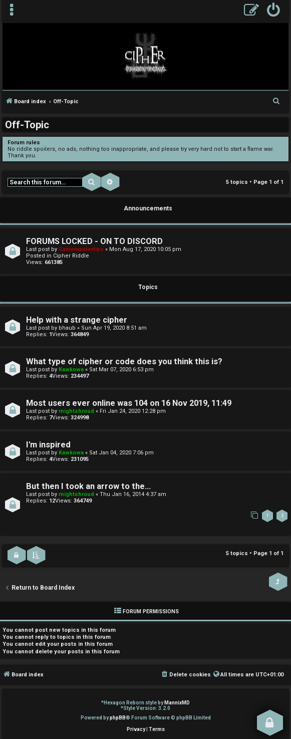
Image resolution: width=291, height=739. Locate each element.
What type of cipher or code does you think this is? (124, 361)
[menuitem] (273, 11)
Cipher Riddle (71, 256)
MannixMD (177, 702)
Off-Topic (27, 125)
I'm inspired (48, 444)
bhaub (67, 328)
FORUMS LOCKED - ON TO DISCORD (94, 241)
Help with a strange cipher (76, 320)
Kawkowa (71, 369)
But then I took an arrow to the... (88, 486)
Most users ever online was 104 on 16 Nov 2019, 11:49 (128, 403)
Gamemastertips (81, 249)
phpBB (118, 717)
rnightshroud (76, 411)
